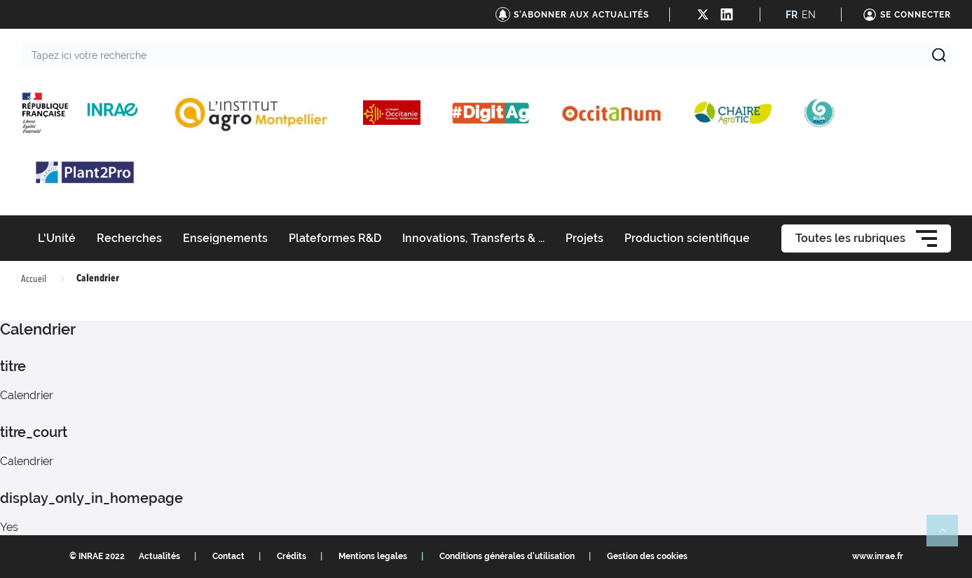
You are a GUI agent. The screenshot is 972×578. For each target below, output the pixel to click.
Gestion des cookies (647, 556)
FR (792, 14)
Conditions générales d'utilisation (507, 556)
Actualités (159, 556)
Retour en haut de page (948, 536)
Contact (228, 556)
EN (809, 14)
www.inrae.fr (877, 556)
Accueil (33, 279)
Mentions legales (372, 556)
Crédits (291, 556)
